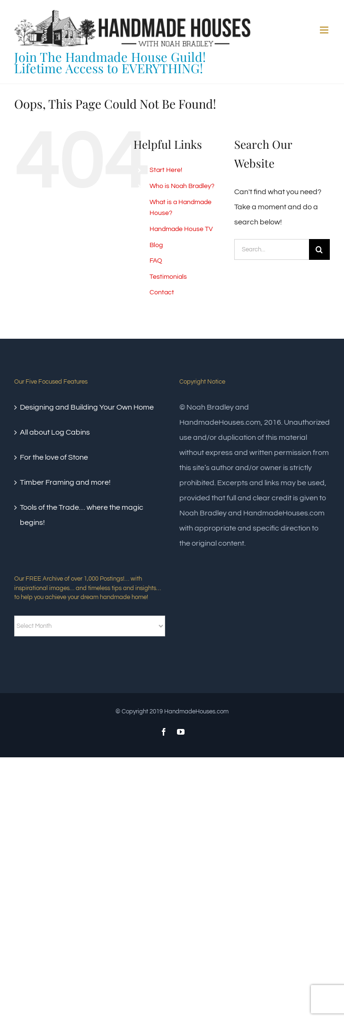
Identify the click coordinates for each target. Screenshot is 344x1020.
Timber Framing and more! (65, 482)
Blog (156, 245)
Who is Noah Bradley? (182, 186)
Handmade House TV (181, 229)
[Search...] (271, 249)
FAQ (156, 260)
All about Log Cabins (55, 432)
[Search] (319, 249)
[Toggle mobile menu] (325, 30)
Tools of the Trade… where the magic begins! (81, 515)
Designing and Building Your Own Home (87, 407)
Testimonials (168, 277)
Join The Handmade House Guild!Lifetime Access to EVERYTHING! (110, 62)
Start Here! (166, 170)
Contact (162, 292)
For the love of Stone (54, 457)
